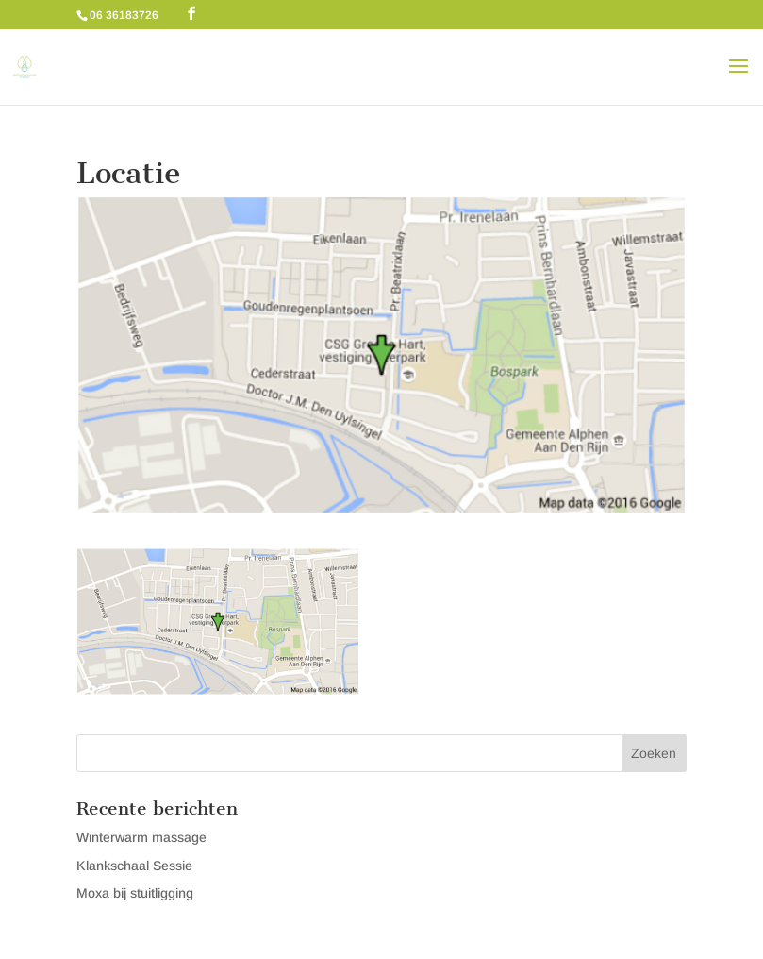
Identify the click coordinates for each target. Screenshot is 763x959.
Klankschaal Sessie (134, 865)
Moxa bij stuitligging (134, 892)
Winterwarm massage (141, 837)
